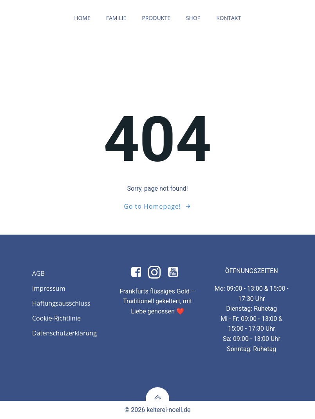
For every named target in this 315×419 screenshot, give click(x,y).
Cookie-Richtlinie (56, 318)
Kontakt (228, 18)
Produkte (156, 18)
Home (82, 18)
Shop (193, 18)
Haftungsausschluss (61, 303)
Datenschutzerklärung (63, 333)
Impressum (48, 288)
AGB (38, 273)
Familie (116, 18)
